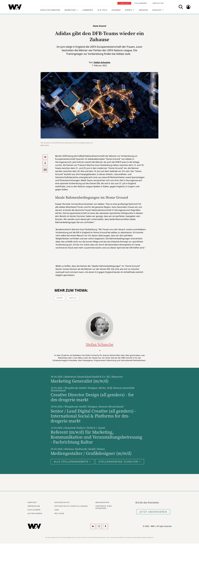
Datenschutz (62, 502)
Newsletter (158, 3)
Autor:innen (35, 513)
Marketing (70, 10)
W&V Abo (125, 3)
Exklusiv (156, 10)
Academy (116, 10)
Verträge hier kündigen (104, 507)
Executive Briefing (50, 10)
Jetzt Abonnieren (153, 511)
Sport (59, 298)
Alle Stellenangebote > (72, 461)
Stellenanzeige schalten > (119, 461)
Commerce (87, 10)
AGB (57, 510)
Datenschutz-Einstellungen (71, 506)
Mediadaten (102, 502)
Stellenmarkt (141, 3)
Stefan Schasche (102, 62)
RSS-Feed (59, 513)
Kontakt (32, 502)
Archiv (73, 298)
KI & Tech (102, 10)
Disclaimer (34, 510)
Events (128, 10)
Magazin (143, 10)
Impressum (34, 506)
